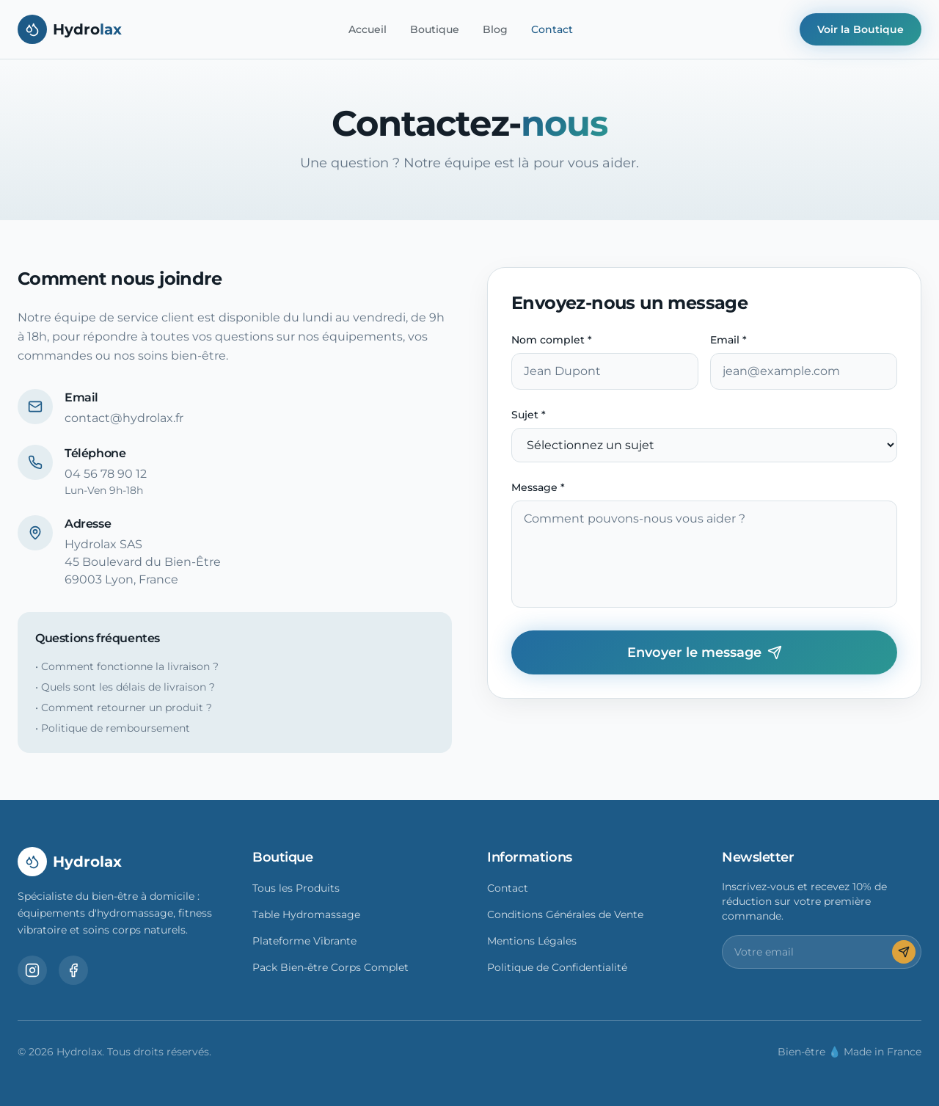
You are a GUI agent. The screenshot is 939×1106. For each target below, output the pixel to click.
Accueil (367, 29)
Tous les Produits (296, 888)
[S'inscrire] (904, 952)
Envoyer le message (704, 652)
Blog (495, 29)
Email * (728, 339)
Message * (538, 487)
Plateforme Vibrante (304, 940)
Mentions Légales (532, 940)
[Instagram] (32, 970)
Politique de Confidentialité (557, 967)
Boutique (434, 29)
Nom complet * (551, 339)
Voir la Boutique (860, 29)
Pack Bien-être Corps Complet (330, 967)
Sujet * (528, 414)
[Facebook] (73, 970)
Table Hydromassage (306, 914)
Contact (552, 29)
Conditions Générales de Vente (565, 914)
